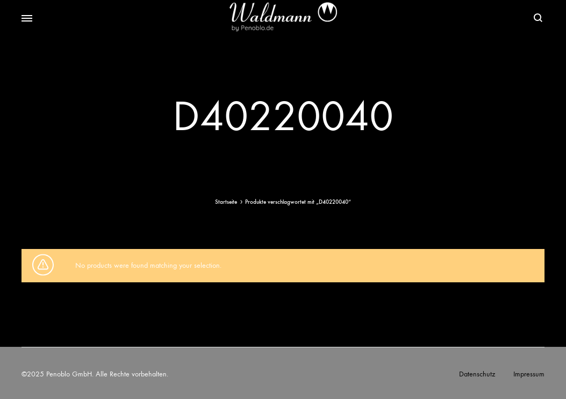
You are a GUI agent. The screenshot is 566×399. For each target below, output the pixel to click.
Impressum (528, 374)
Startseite (226, 201)
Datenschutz (477, 374)
